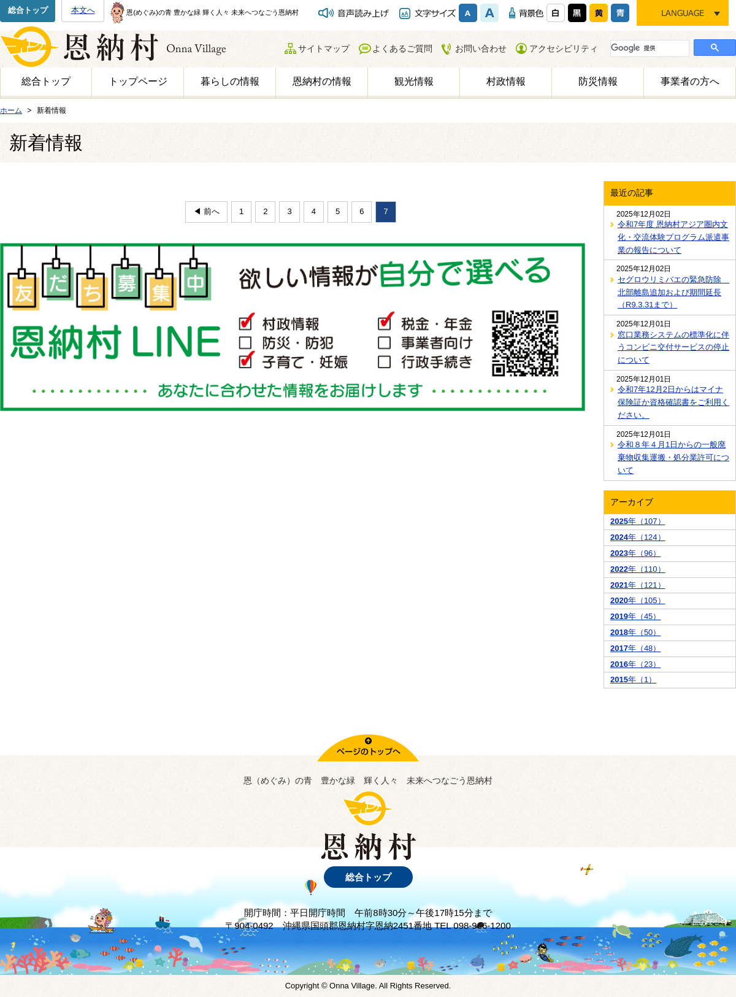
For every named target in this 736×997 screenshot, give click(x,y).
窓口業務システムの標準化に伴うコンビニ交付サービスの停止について (673, 347)
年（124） (637, 537)
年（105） (637, 600)
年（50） (635, 632)
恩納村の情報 (322, 81)
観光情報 (414, 81)
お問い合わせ (481, 48)
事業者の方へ (690, 81)
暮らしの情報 (230, 81)
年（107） (637, 521)
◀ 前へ (206, 211)
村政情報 (506, 81)
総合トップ (28, 10)
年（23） (635, 664)
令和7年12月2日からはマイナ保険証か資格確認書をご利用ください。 (673, 402)
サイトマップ (324, 48)
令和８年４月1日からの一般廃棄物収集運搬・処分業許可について (673, 457)
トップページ (138, 81)
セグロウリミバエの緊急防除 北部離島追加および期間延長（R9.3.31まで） (673, 292)
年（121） (637, 585)
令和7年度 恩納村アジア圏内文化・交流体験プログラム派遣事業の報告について (673, 237)
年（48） (635, 648)
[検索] (648, 48)
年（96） (635, 553)
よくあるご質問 (402, 48)
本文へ (83, 10)
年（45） (635, 616)
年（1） (633, 679)
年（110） (637, 569)
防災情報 (598, 81)
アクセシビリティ (563, 48)
